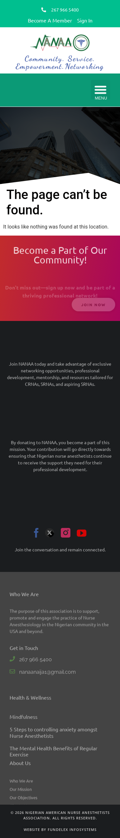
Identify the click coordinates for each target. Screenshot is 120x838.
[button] (100, 90)
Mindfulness (23, 770)
